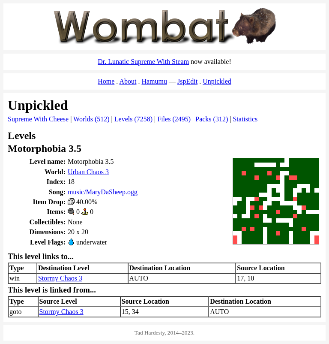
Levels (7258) (133, 119)
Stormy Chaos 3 (60, 278)
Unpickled (217, 81)
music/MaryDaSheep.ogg (103, 192)
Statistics (245, 119)
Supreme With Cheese (38, 119)
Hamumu (154, 81)
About (127, 81)
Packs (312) (211, 119)
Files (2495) (174, 119)
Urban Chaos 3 (88, 171)
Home (106, 81)
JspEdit (187, 81)
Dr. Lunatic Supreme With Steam (143, 61)
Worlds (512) (91, 119)
